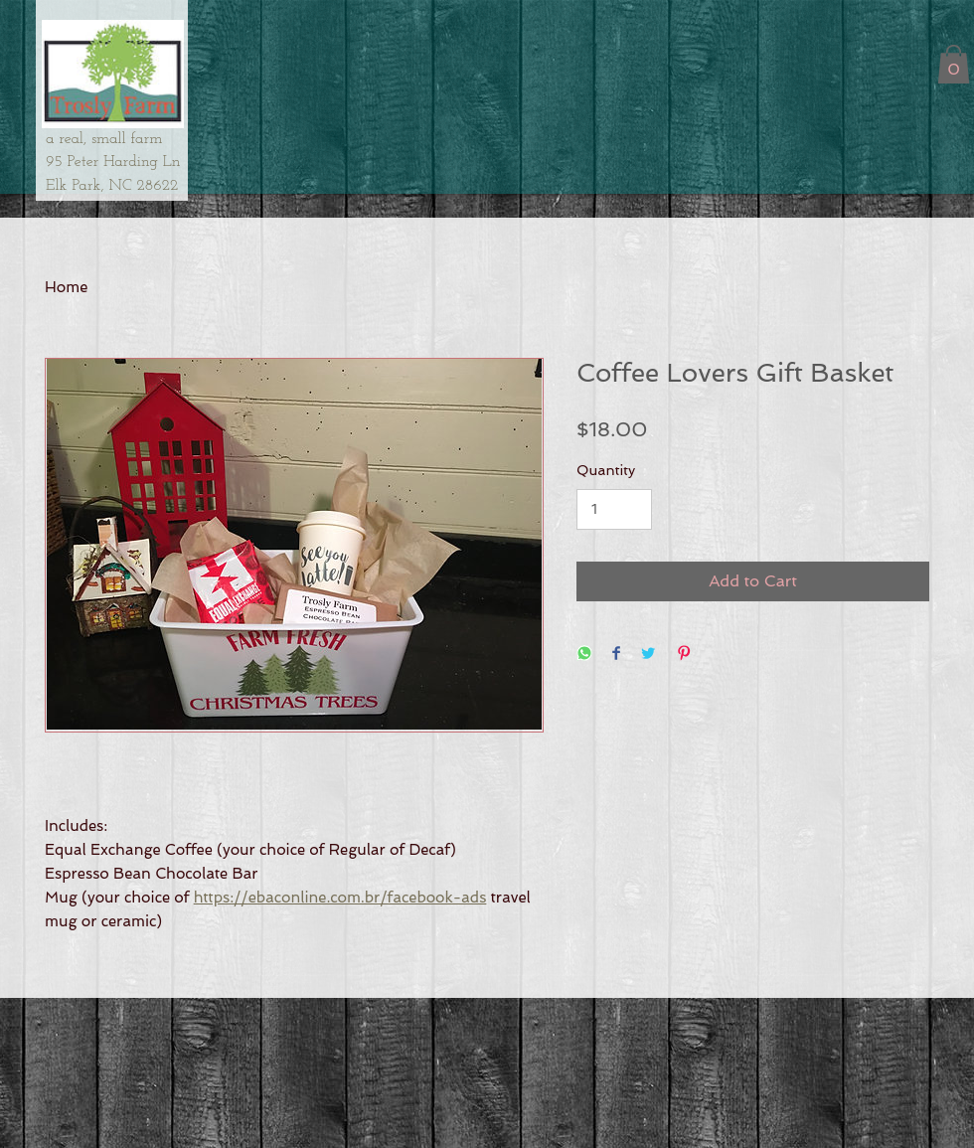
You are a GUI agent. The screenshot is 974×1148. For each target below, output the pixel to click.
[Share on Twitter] (648, 654)
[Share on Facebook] (616, 654)
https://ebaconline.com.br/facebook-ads (340, 897)
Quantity (605, 470)
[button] (953, 64)
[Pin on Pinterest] (684, 654)
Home (66, 287)
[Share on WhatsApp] (584, 654)
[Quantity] (614, 509)
